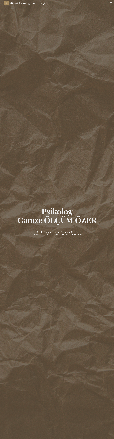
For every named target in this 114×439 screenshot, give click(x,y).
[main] (57, 215)
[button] (111, 3)
